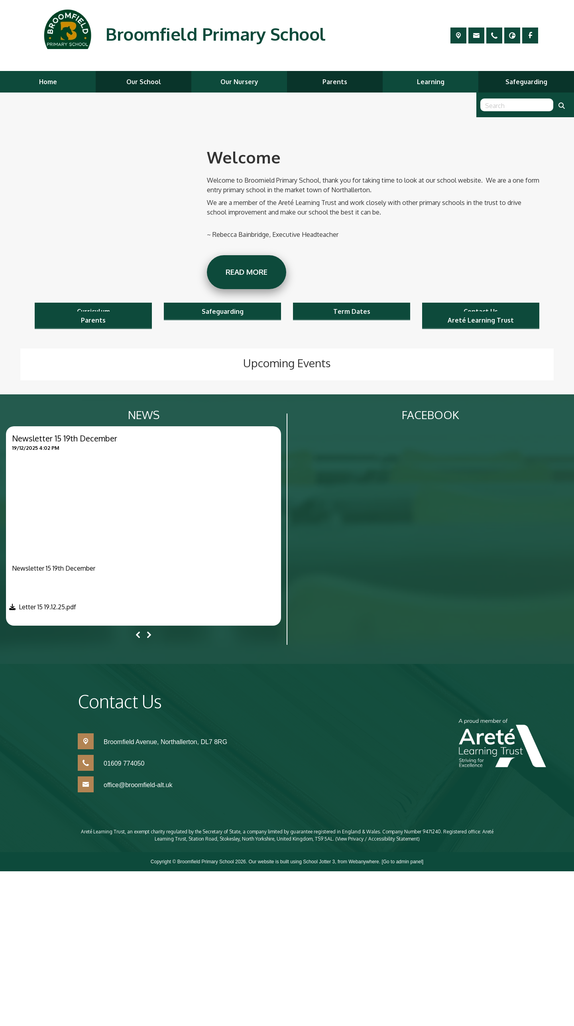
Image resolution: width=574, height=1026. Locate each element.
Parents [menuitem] (334, 82)
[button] (41, 763)
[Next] (149, 790)
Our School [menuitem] (143, 82)
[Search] (561, 104)
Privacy (356, 993)
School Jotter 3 (319, 1016)
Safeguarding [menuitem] (526, 82)
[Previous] (138, 790)
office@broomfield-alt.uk (138, 939)
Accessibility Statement (393, 993)
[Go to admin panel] (402, 1016)
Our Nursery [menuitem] (239, 82)
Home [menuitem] (48, 82)
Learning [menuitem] (430, 82)
